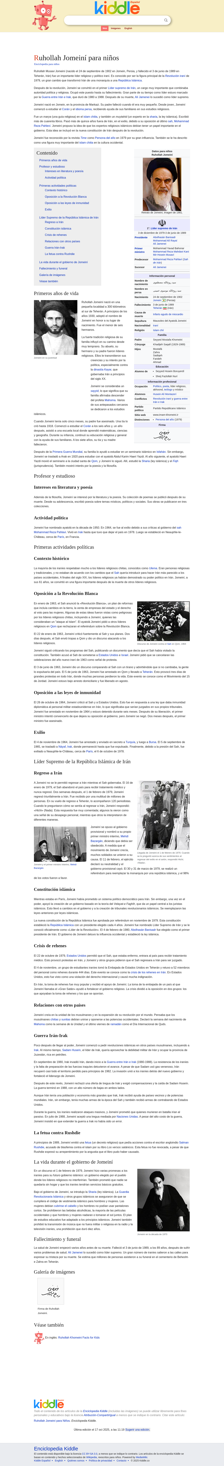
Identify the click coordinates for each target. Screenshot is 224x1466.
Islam (156, 330)
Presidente (141, 237)
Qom (94, 461)
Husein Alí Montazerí (164, 394)
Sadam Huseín (71, 1050)
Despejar (159, 20)
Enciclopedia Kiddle (95, 1411)
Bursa (152, 742)
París (61, 536)
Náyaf (62, 746)
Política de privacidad (100, 1460)
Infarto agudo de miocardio (168, 314)
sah (170, 121)
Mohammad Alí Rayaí (165, 240)
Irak (80, 532)
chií (162, 330)
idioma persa (84, 109)
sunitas (65, 1019)
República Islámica (130, 80)
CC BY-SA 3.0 (89, 1453)
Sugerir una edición (137, 1429)
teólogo (168, 389)
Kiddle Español (42, 1460)
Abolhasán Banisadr (164, 237)
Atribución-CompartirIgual (99, 1415)
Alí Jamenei (142, 97)
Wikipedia (91, 1457)
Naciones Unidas (127, 1116)
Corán (66, 109)
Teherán (157, 308)
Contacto (121, 1460)
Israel (124, 655)
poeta (166, 386)
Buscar (166, 20)
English (128, 28)
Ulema (153, 568)
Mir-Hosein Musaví (163, 254)
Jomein (157, 300)
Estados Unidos (108, 655)
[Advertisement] (112, 42)
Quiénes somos (75, 1460)
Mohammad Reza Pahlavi (50, 532)
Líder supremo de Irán (121, 87)
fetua (88, 1142)
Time (83, 137)
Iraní (155, 325)
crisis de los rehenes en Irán (148, 972)
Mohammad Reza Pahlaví (167, 259)
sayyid (95, 390)
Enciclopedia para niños (46, 64)
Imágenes (116, 28)
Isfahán (161, 451)
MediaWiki (141, 1457)
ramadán (115, 1024)
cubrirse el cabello (65, 1205)
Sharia (146, 461)
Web (105, 28)
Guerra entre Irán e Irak (56, 97)
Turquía (130, 742)
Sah (116, 572)
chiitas (54, 1019)
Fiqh (175, 461)
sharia (153, 116)
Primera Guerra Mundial (67, 451)
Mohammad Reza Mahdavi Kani (171, 251)
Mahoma (110, 400)
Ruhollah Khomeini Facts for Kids (79, 1337)
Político (157, 386)
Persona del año (105, 137)
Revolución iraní (175, 75)
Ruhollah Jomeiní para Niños (52, 1420)
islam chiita (90, 116)
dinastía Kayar (102, 369)
